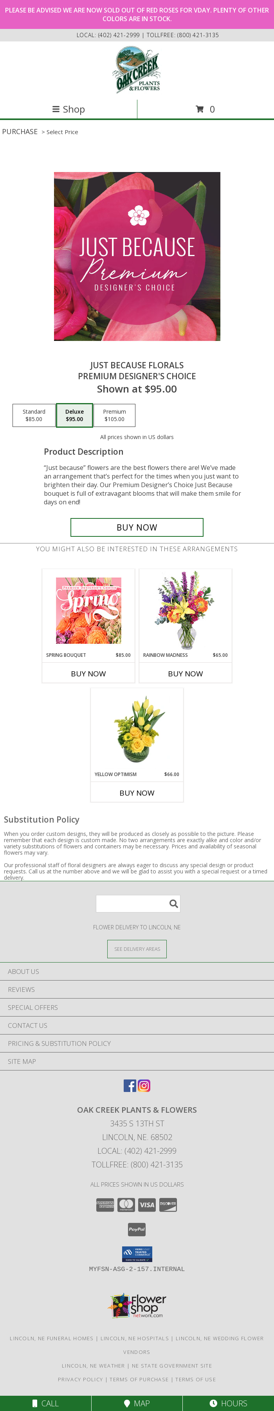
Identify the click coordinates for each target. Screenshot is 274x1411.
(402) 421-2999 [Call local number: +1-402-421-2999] (120, 35)
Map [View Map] (137, 1403)
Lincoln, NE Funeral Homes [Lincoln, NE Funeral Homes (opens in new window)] (52, 1338)
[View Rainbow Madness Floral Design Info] (185, 610)
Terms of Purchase (139, 1379)
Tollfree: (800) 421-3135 (137, 1164)
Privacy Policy (80, 1379)
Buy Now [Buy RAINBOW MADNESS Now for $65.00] (185, 674)
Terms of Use (195, 1379)
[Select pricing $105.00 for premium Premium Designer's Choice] (114, 415)
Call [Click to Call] (45, 1403)
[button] (137, 1254)
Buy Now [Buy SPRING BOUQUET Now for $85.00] (88, 674)
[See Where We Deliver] (137, 948)
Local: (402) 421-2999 (137, 1151)
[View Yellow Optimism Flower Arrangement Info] (137, 729)
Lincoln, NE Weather (93, 1365)
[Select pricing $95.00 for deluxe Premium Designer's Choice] (74, 415)
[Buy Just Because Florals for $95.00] (137, 527)
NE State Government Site (172, 1365)
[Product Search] (138, 904)
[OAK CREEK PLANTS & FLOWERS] (137, 69)
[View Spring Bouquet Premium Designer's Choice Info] (88, 610)
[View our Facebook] (130, 1089)
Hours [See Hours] (228, 1403)
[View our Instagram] (144, 1089)
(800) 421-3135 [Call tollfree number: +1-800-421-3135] (198, 35)
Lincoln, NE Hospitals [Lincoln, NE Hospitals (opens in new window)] (135, 1338)
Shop (68, 108)
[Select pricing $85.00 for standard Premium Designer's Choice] (34, 415)
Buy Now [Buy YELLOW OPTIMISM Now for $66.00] (137, 793)
